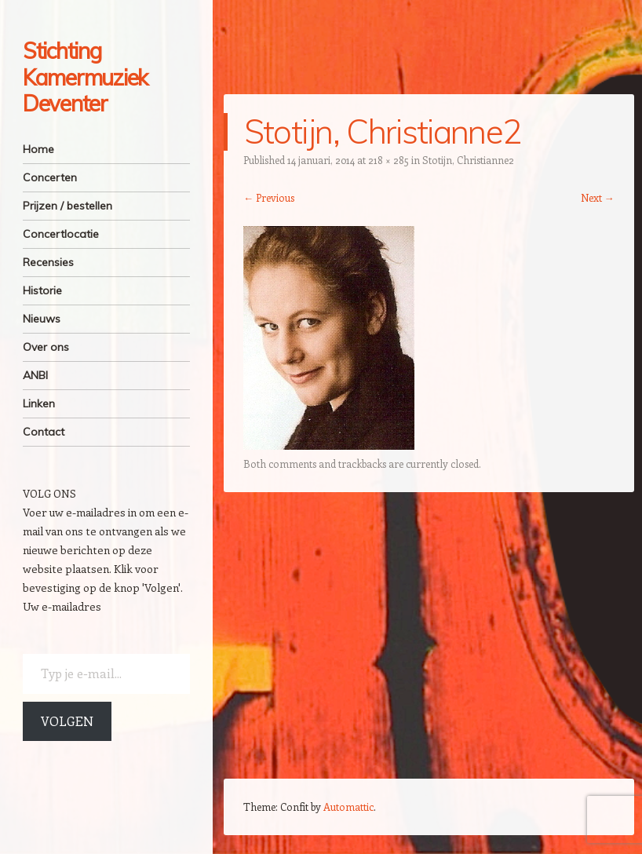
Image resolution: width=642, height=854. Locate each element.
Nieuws (41, 319)
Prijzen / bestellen (67, 206)
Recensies (48, 262)
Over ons (46, 347)
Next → (598, 197)
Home (38, 149)
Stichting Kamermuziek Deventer (85, 77)
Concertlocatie (61, 234)
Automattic (348, 806)
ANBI (35, 375)
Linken (39, 403)
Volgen (67, 721)
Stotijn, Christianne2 (468, 159)
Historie (42, 290)
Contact (43, 432)
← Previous (268, 197)
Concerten (50, 177)
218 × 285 (388, 159)
